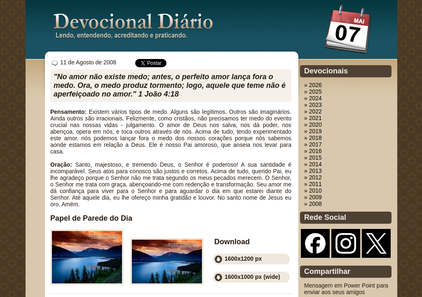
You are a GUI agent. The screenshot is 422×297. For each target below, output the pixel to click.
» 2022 (313, 111)
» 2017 (313, 144)
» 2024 (313, 98)
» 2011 (313, 184)
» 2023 (313, 104)
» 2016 (313, 151)
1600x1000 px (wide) (252, 276)
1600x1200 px (243, 258)
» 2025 (313, 91)
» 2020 (313, 124)
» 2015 (313, 157)
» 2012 (313, 177)
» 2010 (313, 190)
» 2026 (313, 85)
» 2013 (313, 170)
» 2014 (313, 164)
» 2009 (313, 197)
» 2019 (313, 131)
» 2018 (313, 137)
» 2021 (313, 118)
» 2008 (313, 203)
